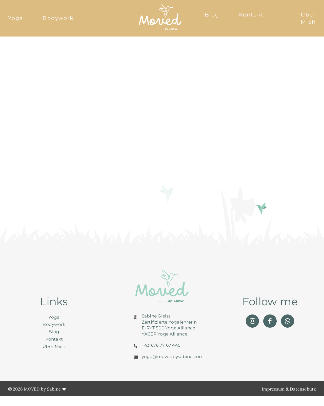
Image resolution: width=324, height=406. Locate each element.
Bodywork (58, 18)
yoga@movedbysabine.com (173, 357)
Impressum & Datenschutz (289, 390)
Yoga (15, 18)
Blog (212, 14)
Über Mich (308, 18)
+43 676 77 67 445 (161, 346)
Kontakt (251, 14)
